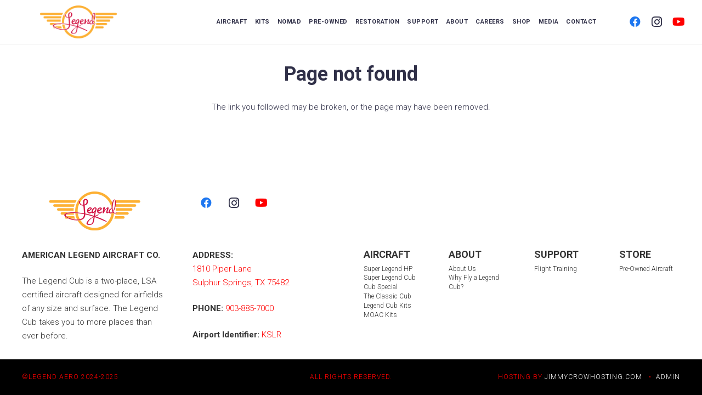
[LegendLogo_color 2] (78, 21)
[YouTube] (679, 22)
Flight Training (555, 269)
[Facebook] (635, 22)
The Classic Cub (387, 296)
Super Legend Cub (390, 277)
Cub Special (381, 287)
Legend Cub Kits (387, 305)
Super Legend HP (388, 269)
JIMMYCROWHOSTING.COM (593, 377)
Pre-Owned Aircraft (646, 269)
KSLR (271, 335)
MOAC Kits (380, 315)
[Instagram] (657, 22)
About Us (462, 269)
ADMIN (668, 377)
